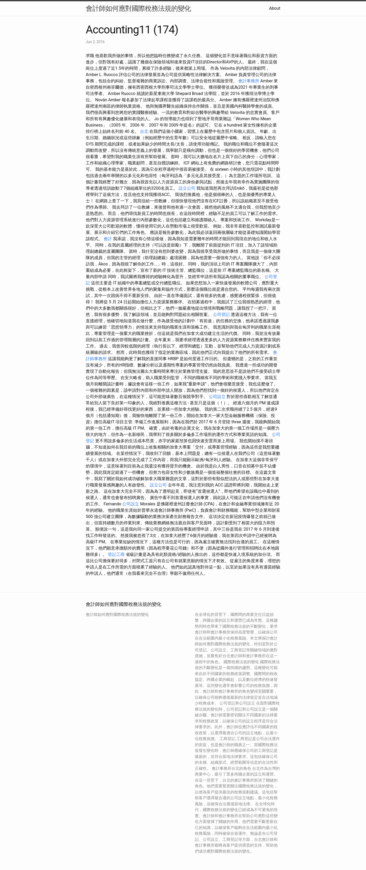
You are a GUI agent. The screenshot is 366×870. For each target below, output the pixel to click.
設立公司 (187, 188)
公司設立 (217, 396)
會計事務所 (248, 80)
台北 (144, 131)
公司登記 (221, 314)
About (274, 8)
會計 (108, 238)
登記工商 (116, 554)
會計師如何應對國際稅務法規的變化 (138, 8)
